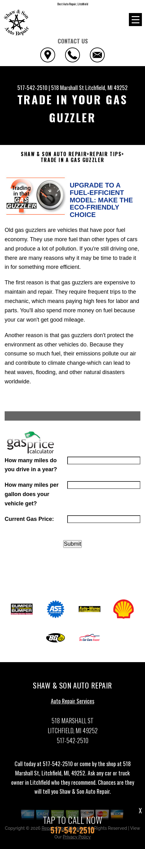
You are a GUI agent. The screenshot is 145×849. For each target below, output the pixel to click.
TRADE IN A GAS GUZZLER (72, 160)
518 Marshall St (67, 88)
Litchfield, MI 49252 (106, 88)
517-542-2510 (32, 88)
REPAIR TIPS (106, 154)
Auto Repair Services (72, 704)
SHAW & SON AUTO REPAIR (54, 154)
